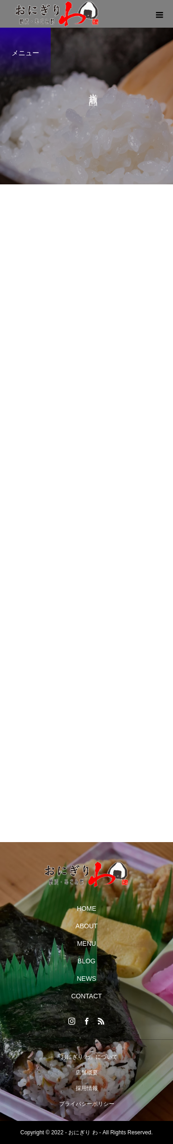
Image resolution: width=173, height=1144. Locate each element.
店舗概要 (87, 1072)
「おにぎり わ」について (86, 1057)
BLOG (86, 961)
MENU (86, 943)
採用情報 (87, 1088)
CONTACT (86, 996)
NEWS (86, 978)
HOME (86, 908)
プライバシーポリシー (86, 1104)
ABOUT (86, 926)
